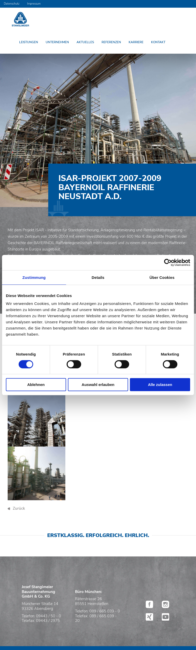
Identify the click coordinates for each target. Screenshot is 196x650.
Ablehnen (36, 384)
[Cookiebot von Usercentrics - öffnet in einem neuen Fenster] (167, 262)
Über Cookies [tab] (162, 277)
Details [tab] (98, 277)
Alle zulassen (160, 384)
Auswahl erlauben (98, 384)
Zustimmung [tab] (34, 277)
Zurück (19, 508)
